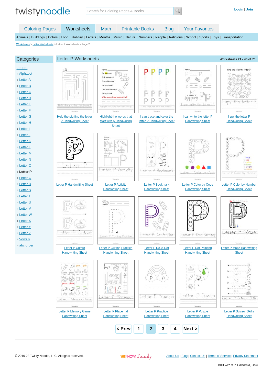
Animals (22, 37)
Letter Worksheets (43, 44)
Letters (91, 37)
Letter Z (25, 233)
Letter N (25, 159)
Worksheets (78, 28)
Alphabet (25, 73)
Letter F (25, 110)
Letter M (25, 153)
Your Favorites (198, 28)
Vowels (24, 239)
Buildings (38, 37)
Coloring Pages (40, 28)
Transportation (232, 37)
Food (65, 37)
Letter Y (25, 227)
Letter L (24, 147)
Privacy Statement (245, 356)
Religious (175, 37)
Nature (130, 37)
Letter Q (25, 178)
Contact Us (197, 356)
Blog (168, 28)
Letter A (25, 80)
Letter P (25, 172)
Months (105, 37)
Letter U (25, 202)
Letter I (24, 129)
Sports (204, 37)
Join (249, 9)
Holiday (77, 37)
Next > (190, 328)
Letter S (25, 190)
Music (118, 37)
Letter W (25, 215)
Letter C (25, 92)
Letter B (25, 86)
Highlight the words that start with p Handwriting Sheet (116, 121)
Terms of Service (219, 356)
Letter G (25, 116)
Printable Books (138, 28)
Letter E (25, 104)
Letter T (25, 196)
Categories (28, 59)
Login (238, 9)
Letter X (25, 221)
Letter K (25, 141)
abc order (26, 245)
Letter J (24, 135)
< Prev (124, 328)
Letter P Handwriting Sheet (74, 184)
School (191, 37)
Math (106, 28)
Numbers (145, 37)
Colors (53, 37)
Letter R (25, 184)
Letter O (25, 165)
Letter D (25, 98)
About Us (172, 356)
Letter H (25, 123)
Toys (215, 37)
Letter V (25, 208)
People (160, 37)
